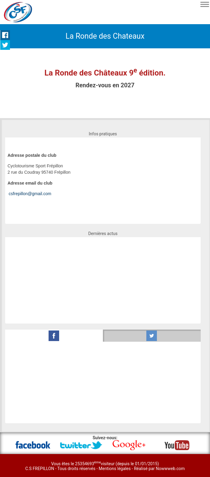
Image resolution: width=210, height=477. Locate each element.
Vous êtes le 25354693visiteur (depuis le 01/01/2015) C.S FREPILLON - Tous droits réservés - (92, 466)
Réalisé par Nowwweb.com (159, 468)
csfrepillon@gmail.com (30, 193)
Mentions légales (115, 468)
